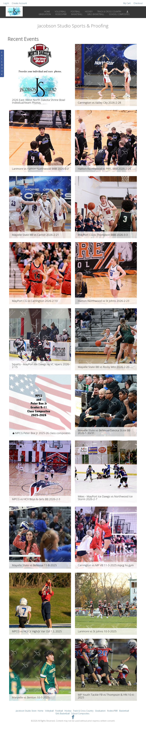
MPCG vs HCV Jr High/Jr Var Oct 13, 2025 (37, 631)
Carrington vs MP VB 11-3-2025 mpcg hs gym (106, 565)
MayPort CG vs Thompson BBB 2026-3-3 (103, 235)
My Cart (127, 3)
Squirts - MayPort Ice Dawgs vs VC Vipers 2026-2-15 (41, 365)
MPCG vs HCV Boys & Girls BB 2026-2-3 (36, 499)
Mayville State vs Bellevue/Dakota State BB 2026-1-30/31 (104, 431)
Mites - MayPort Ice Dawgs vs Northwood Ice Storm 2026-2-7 (105, 498)
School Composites (80, 713)
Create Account (19, 3)
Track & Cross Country (109, 11)
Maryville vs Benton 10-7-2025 (30, 697)
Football (75, 11)
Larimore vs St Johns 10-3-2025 (97, 631)
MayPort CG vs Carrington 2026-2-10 (35, 301)
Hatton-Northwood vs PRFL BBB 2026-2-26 (104, 169)
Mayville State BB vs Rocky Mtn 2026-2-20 (103, 367)
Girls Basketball (62, 713)
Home (47, 11)
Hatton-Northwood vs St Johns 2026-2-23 (103, 301)
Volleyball (60, 11)
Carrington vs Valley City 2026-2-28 (99, 102)
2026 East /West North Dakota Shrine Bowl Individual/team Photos (38, 101)
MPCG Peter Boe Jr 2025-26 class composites (42, 433)
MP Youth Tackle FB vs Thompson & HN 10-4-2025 (106, 696)
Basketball (124, 710)
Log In (6, 3)
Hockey (89, 11)
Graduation (100, 710)
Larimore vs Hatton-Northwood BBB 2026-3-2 (40, 169)
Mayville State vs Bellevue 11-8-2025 (34, 565)
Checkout (138, 3)
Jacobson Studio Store (26, 710)
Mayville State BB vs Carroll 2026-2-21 (35, 235)
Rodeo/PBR (112, 710)
